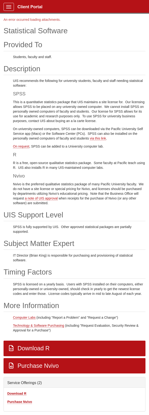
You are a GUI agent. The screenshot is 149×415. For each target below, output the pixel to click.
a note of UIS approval (41, 198)
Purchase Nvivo (33, 365)
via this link (98, 138)
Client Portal (29, 6)
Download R (29, 348)
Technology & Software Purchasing (38, 325)
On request (21, 146)
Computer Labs (24, 317)
